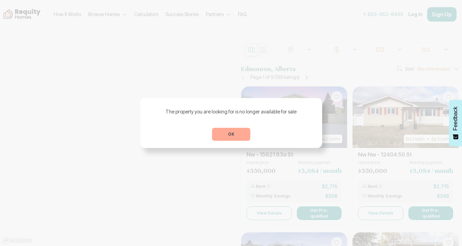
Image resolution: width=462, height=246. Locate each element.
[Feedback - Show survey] (455, 123)
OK (231, 134)
